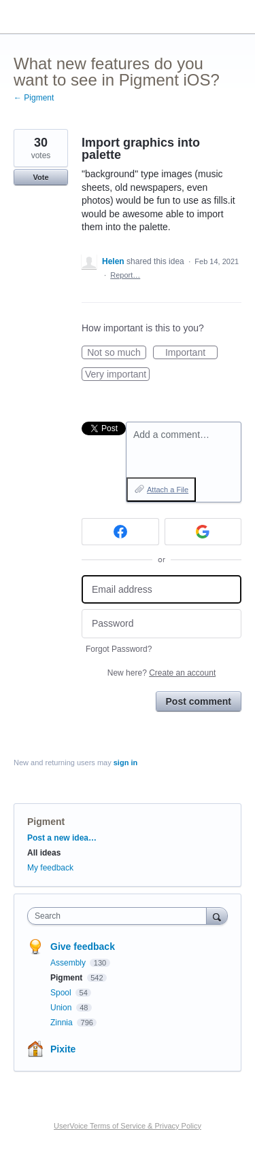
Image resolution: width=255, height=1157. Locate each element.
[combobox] (120, 916)
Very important (117, 375)
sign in (125, 762)
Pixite (62, 1049)
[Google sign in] (203, 531)
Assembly (69, 963)
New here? (161, 673)
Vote (40, 177)
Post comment (198, 701)
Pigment (46, 821)
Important (191, 353)
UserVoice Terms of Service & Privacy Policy (127, 1126)
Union (62, 1007)
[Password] (161, 623)
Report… (125, 275)
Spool (61, 992)
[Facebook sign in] (120, 531)
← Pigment (34, 98)
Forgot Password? (119, 649)
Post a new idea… (62, 838)
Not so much (116, 353)
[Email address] (161, 589)
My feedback (50, 868)
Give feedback (82, 946)
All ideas (44, 853)
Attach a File (167, 489)
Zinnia (62, 1022)
